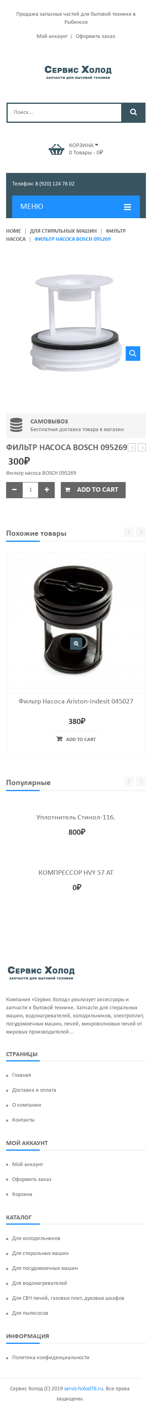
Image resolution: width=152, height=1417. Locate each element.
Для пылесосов (30, 1313)
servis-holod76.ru (83, 1389)
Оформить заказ (95, 37)
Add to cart (97, 490)
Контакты (23, 1120)
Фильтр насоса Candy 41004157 (132, 447)
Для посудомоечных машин (45, 1268)
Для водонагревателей (39, 1283)
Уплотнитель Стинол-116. (76, 817)
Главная (21, 1075)
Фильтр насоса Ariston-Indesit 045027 (76, 701)
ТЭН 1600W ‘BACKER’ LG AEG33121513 (142, 447)
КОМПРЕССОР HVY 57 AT (76, 873)
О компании (26, 1105)
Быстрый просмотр (76, 644)
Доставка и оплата (34, 1090)
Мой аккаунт (51, 37)
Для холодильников (36, 1239)
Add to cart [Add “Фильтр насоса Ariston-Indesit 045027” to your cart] (81, 739)
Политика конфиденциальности (51, 1358)
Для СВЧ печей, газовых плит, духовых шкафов (68, 1298)
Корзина (22, 1195)
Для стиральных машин (63, 231)
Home (13, 231)
